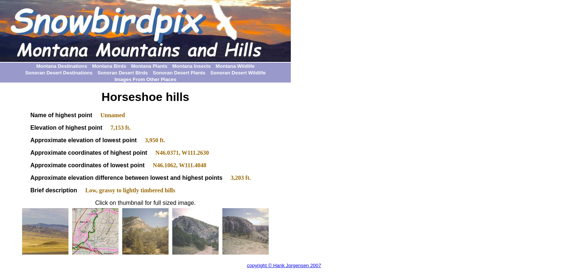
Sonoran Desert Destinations (58, 73)
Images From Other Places (145, 79)
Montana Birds (109, 66)
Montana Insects (191, 66)
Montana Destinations (61, 66)
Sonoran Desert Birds (123, 73)
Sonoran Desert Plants (179, 73)
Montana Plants (149, 66)
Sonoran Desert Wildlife (237, 73)
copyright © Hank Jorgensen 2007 (284, 265)
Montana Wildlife (235, 66)
